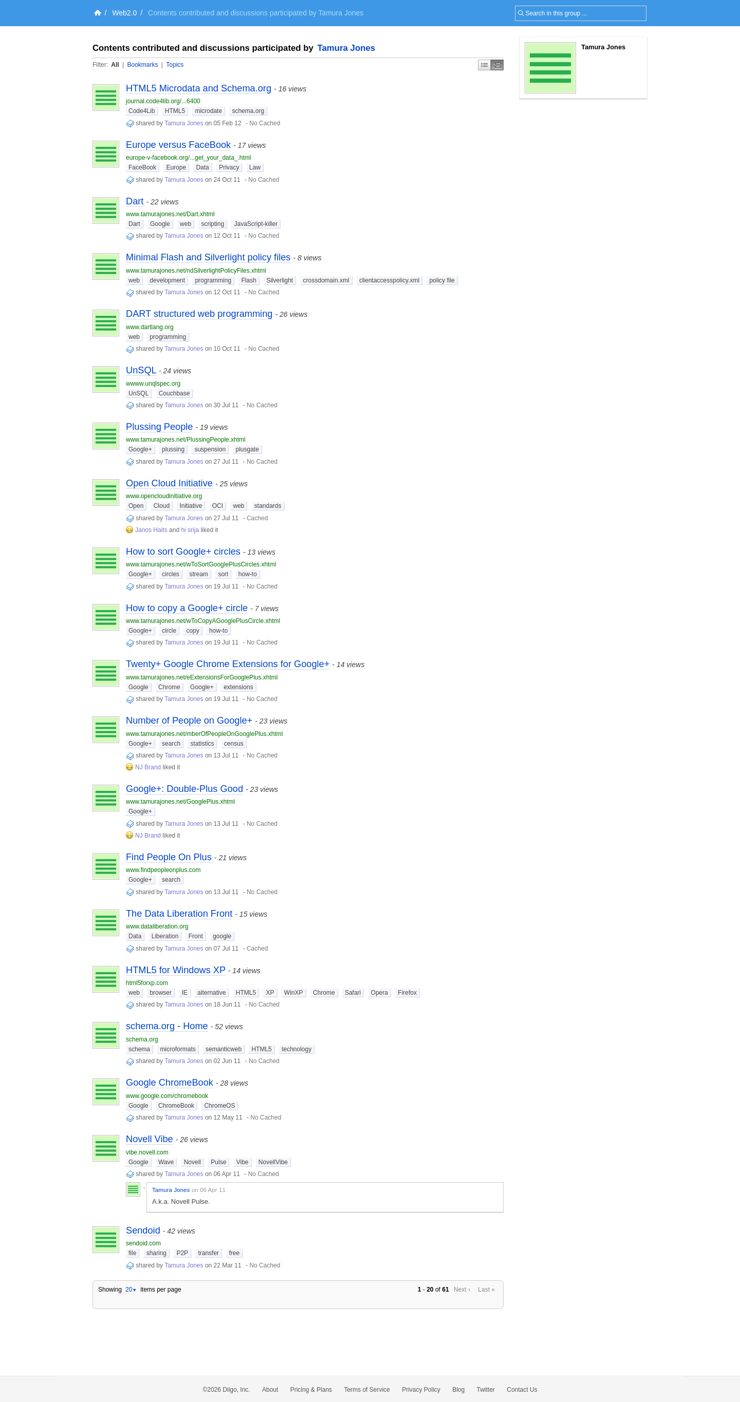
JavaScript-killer (256, 224)
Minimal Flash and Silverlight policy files (208, 257)
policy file (441, 280)
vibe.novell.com (147, 1152)
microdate (208, 111)
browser (161, 992)
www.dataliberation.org (157, 926)
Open (135, 505)
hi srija (190, 530)
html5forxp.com (147, 983)
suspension (210, 449)
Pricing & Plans (311, 1389)
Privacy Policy (421, 1389)
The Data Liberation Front (179, 913)
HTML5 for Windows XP (176, 970)
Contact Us (522, 1389)
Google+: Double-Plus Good (184, 789)
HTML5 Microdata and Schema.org (198, 88)
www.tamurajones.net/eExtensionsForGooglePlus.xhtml (202, 677)
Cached (257, 518)
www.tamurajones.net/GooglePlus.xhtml (180, 801)
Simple (484, 65)
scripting (212, 224)
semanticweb (224, 1049)
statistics (202, 743)
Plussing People (159, 427)
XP (270, 992)
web (185, 224)
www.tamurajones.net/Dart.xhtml (170, 214)
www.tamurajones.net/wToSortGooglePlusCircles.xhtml (201, 564)
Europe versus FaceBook (178, 145)
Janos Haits (151, 530)
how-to (247, 574)
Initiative (190, 505)
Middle (497, 65)
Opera (379, 992)
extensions (238, 687)
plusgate (246, 449)
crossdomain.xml (326, 280)
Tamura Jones (347, 48)
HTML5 (175, 111)
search (171, 743)
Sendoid (143, 1230)
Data (202, 167)
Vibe (242, 1162)
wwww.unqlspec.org (153, 383)
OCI (217, 505)
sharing (156, 1253)
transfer (208, 1253)
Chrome (169, 687)
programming (213, 280)
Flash (248, 280)
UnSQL (141, 370)
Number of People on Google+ (189, 720)
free (234, 1253)
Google (160, 224)
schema (139, 1049)
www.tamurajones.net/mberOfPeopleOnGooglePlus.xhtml (204, 733)
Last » (486, 1289)
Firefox (407, 992)
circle (169, 630)
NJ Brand (148, 767)
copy (192, 630)
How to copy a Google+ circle (187, 608)
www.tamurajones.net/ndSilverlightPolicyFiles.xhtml (196, 270)
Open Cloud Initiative (169, 483)
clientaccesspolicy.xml (389, 280)
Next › (462, 1289)
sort (223, 574)
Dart (134, 201)
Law (255, 167)
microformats (177, 1049)
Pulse (218, 1162)
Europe (176, 167)
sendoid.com (143, 1243)
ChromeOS (219, 1105)
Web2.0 (124, 13)
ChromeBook (176, 1105)
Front (196, 936)
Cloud (162, 505)
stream (198, 574)
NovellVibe (273, 1162)
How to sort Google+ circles (183, 551)
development (167, 280)
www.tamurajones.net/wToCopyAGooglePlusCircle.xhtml (203, 620)
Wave (166, 1162)
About (270, 1389)
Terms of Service (367, 1389)
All (115, 64)
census (234, 743)
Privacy (229, 167)
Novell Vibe (149, 1139)
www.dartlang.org (150, 327)
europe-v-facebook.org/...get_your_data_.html (188, 157)
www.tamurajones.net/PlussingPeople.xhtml (186, 439)
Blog (458, 1389)
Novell (192, 1162)
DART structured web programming (199, 314)
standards (268, 505)
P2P (182, 1253)
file (132, 1253)
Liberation (165, 936)
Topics (174, 64)
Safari (353, 992)
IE (184, 992)
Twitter (486, 1389)
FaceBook (142, 167)
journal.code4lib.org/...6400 (163, 101)
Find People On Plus (169, 857)
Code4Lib (141, 111)
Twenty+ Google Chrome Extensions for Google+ (227, 664)
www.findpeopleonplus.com (163, 870)
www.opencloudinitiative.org (164, 496)
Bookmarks (142, 64)
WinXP (293, 992)
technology (296, 1049)
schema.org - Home (167, 1026)
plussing (173, 449)
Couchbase (174, 393)
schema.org (248, 111)
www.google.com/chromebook (167, 1096)
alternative (211, 992)
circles (170, 574)
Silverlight (279, 280)
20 (131, 1289)
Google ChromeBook (169, 1082)
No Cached (264, 123)
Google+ (140, 449)
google (222, 936)
